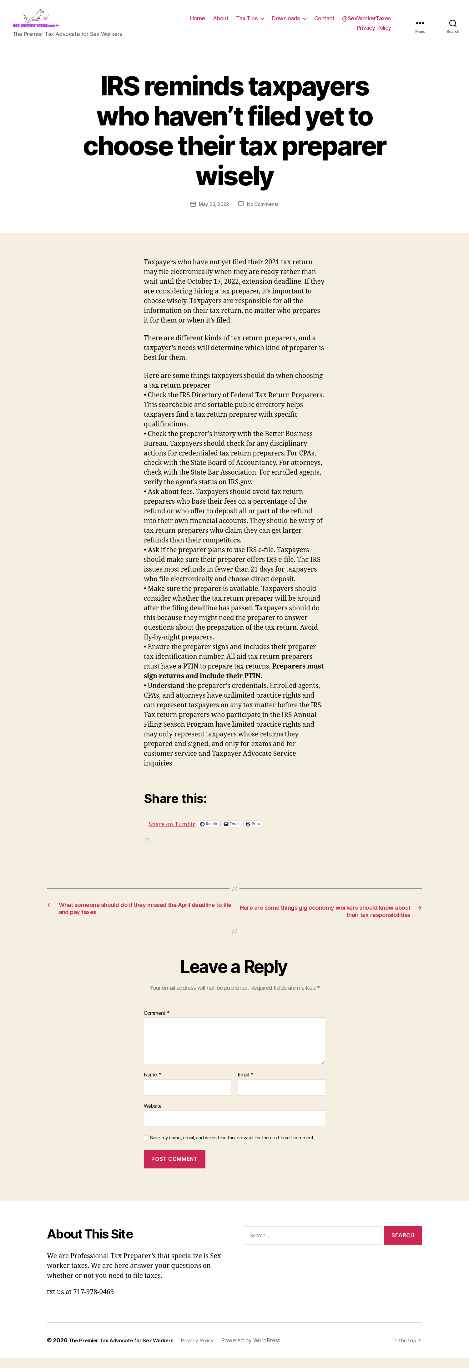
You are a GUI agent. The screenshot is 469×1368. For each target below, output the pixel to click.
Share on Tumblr (195, 833)
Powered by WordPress (266, 1350)
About (221, 23)
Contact (324, 23)
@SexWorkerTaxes (366, 23)
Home (197, 23)
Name (152, 1085)
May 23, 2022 (213, 213)
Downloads (286, 23)
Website (153, 1116)
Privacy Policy (374, 32)
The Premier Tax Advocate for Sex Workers (126, 1350)
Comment (157, 1023)
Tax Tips (247, 23)
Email (245, 1085)
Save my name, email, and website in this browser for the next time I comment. (232, 1148)
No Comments (263, 213)
